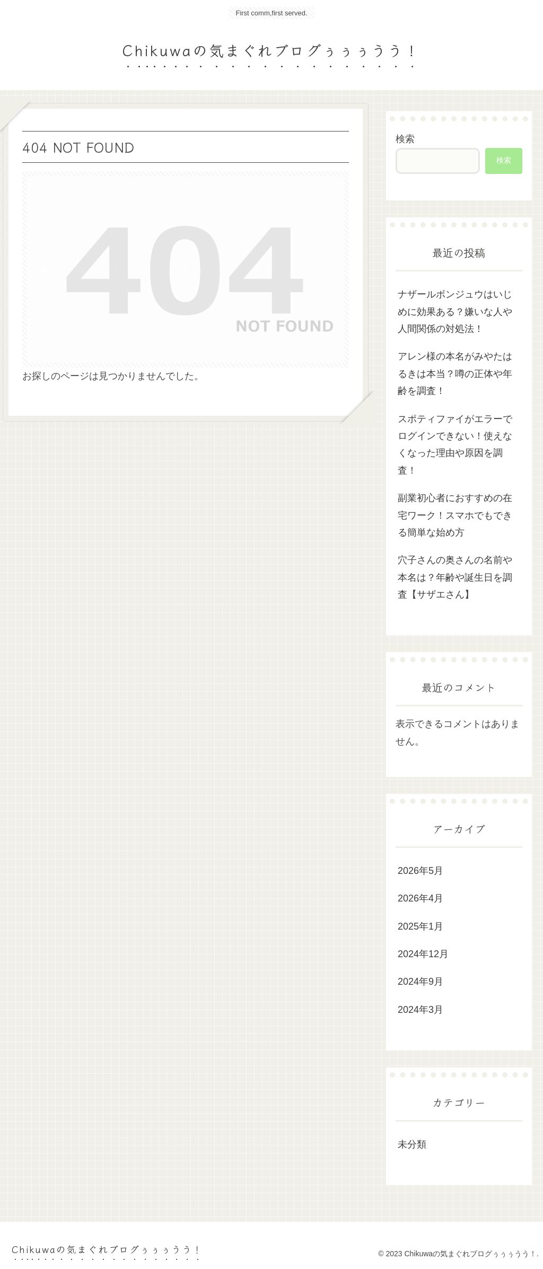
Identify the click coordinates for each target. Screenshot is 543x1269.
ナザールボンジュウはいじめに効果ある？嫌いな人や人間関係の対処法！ (455, 311)
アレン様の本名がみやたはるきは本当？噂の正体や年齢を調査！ (455, 373)
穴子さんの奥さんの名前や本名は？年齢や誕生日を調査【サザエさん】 (455, 577)
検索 (405, 139)
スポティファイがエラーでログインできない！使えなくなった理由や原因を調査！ (455, 445)
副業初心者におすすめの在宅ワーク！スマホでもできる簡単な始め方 (455, 515)
